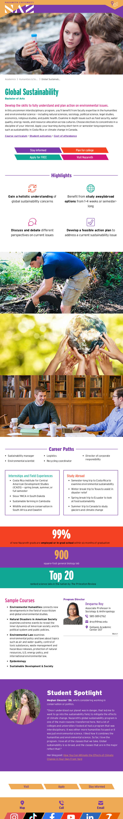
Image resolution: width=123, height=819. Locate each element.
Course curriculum (16, 135)
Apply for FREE (38, 157)
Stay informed (38, 150)
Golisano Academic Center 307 (100, 628)
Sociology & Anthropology (100, 611)
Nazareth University (19, 7)
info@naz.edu (101, 804)
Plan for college (85, 150)
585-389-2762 (98, 616)
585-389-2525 (61, 804)
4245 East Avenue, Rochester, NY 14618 (22, 804)
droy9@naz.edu (98, 621)
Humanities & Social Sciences (28, 79)
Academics (10, 79)
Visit (26, 786)
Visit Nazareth (85, 157)
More (114, 4)
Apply (61, 786)
